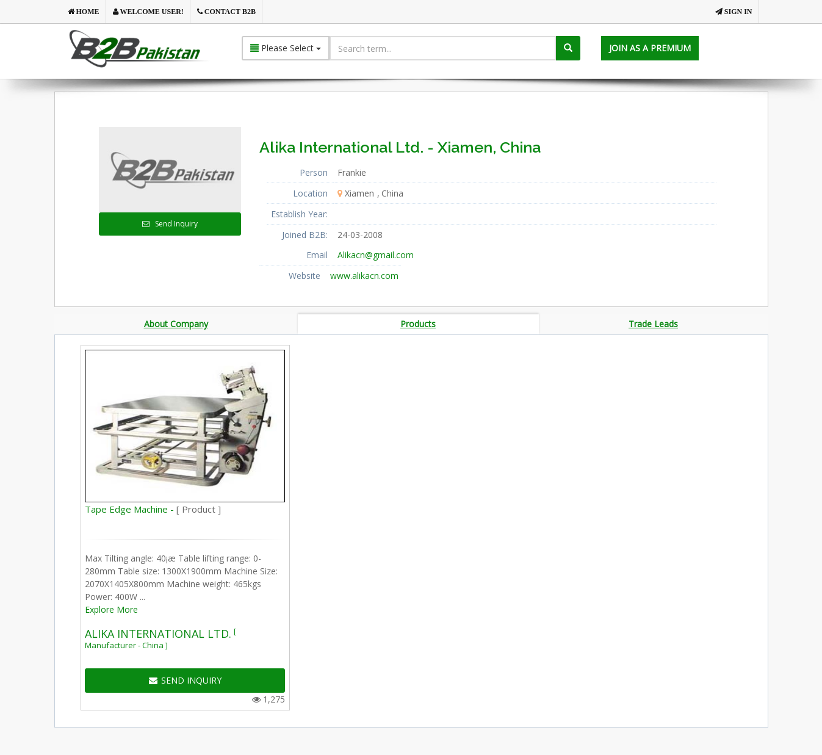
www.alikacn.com (364, 275)
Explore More (111, 611)
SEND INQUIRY (185, 682)
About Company (176, 324)
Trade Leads (653, 324)
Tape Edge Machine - (153, 511)
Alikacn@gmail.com (375, 255)
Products (418, 324)
